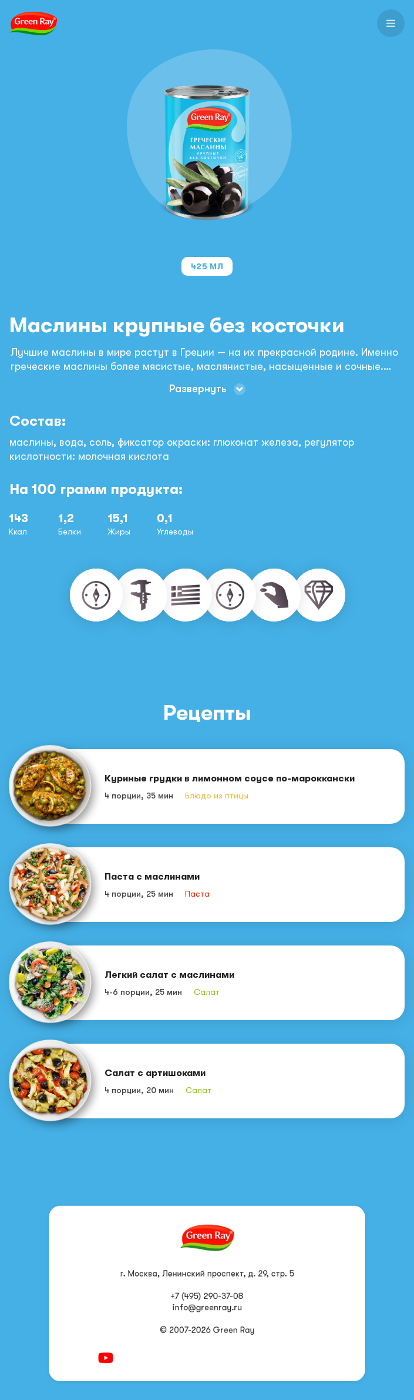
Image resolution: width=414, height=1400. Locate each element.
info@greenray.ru (206, 1307)
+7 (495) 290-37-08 (207, 1296)
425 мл (207, 266)
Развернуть (198, 389)
